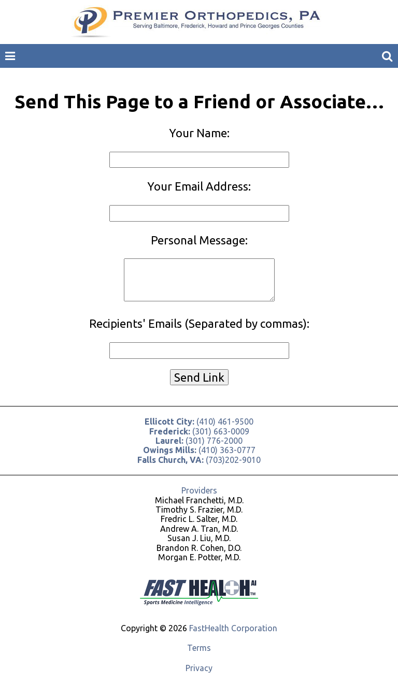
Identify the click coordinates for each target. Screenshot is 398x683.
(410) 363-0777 (199, 450)
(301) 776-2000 (199, 440)
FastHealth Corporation (233, 628)
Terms (199, 647)
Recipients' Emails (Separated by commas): (199, 323)
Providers (199, 490)
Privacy (199, 668)
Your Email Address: (199, 186)
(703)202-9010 (199, 459)
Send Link (199, 377)
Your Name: (199, 132)
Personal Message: (199, 240)
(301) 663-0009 (199, 431)
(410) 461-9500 (199, 421)
